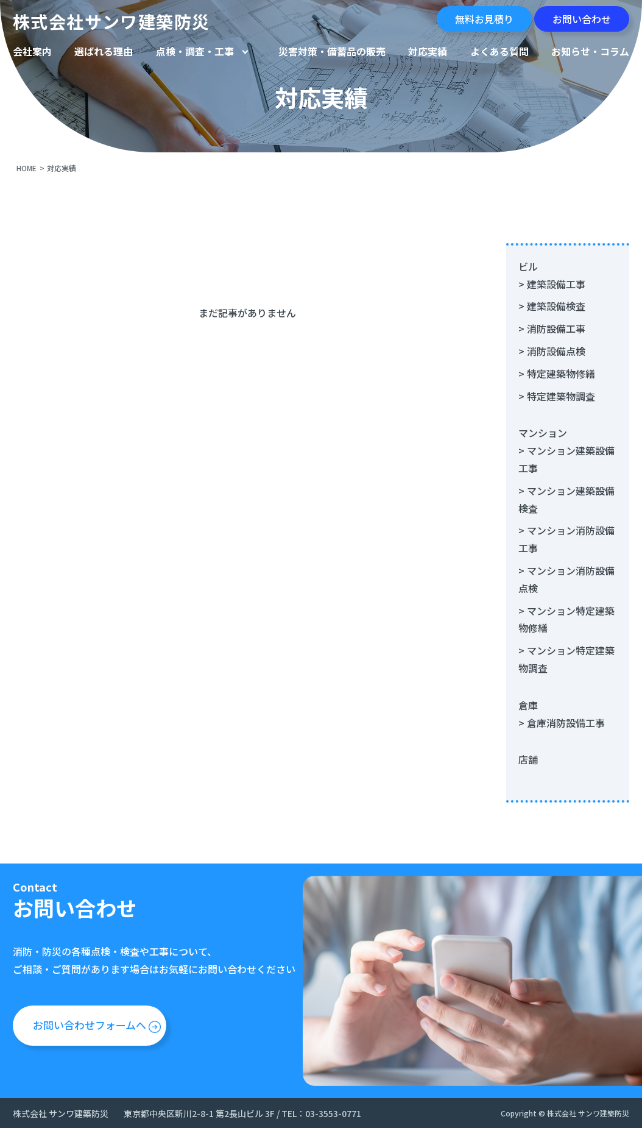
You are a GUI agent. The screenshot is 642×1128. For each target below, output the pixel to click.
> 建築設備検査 (551, 306)
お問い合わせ (581, 19)
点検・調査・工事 (195, 51)
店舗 (528, 759)
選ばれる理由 (103, 51)
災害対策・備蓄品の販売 (332, 51)
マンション (542, 432)
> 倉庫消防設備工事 (561, 722)
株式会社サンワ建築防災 (111, 21)
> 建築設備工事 (551, 284)
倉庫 (528, 705)
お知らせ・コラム (590, 51)
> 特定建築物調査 (556, 396)
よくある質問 (499, 51)
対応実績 (427, 51)
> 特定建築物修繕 (556, 373)
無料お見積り (484, 19)
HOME (26, 168)
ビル (528, 266)
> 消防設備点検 (551, 351)
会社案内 (32, 51)
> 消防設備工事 (551, 328)
